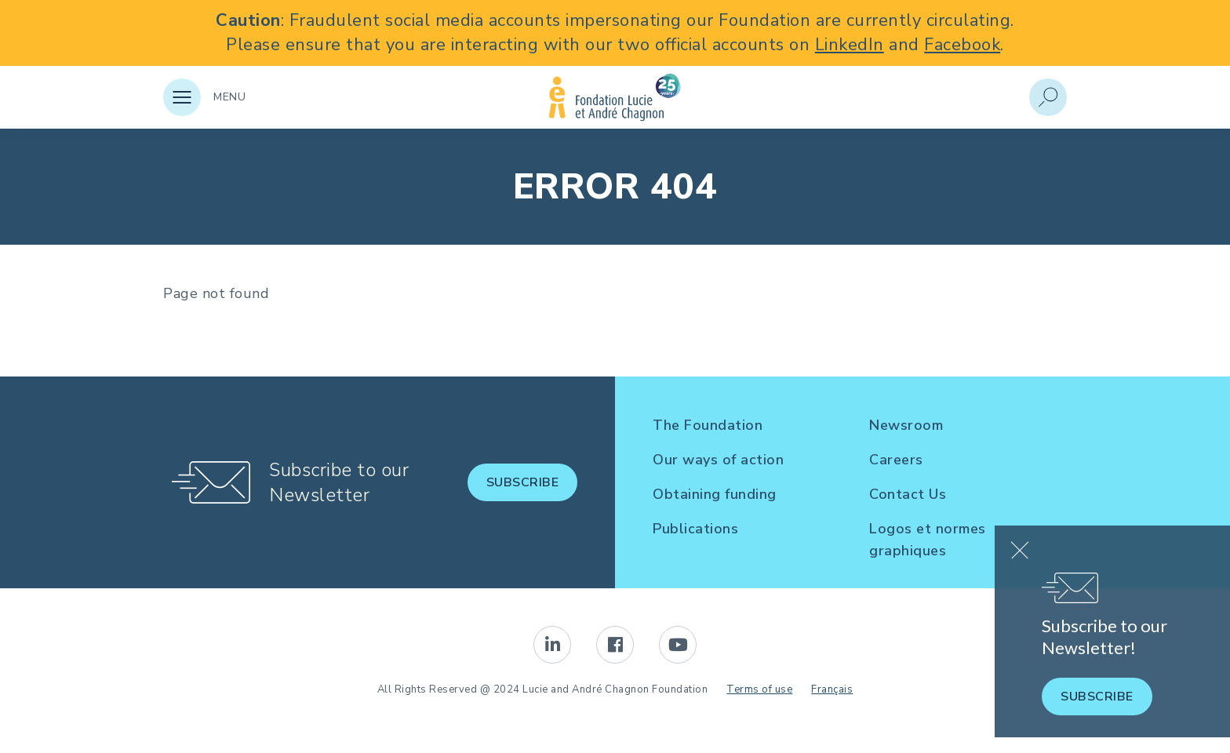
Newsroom (906, 425)
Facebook (962, 44)
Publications (695, 528)
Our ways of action (718, 459)
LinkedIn (849, 44)
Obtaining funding (715, 494)
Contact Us (907, 494)
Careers (896, 459)
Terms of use (759, 689)
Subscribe (522, 482)
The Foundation (707, 425)
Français (832, 689)
